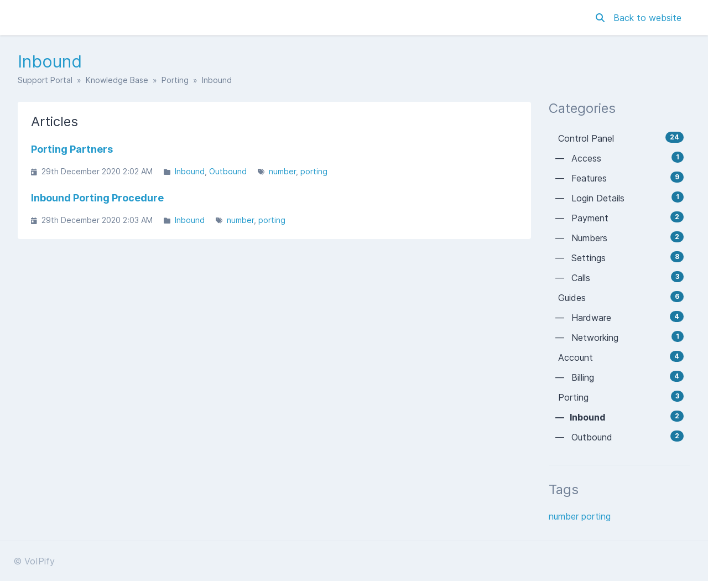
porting (313, 171)
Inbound (190, 171)
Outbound (228, 171)
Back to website (647, 17)
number (282, 171)
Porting (175, 80)
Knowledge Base (117, 80)
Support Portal (45, 80)
